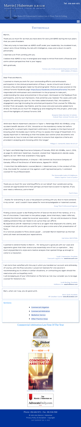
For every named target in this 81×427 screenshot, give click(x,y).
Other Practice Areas (39, 318)
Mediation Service (38, 315)
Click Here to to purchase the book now (40, 391)
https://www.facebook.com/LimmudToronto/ (49, 90)
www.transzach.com (70, 258)
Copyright (51, 417)
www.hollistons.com (70, 284)
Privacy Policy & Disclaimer (36, 417)
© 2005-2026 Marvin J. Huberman (40, 415)
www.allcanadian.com (70, 296)
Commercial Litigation (40, 307)
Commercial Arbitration (40, 311)
